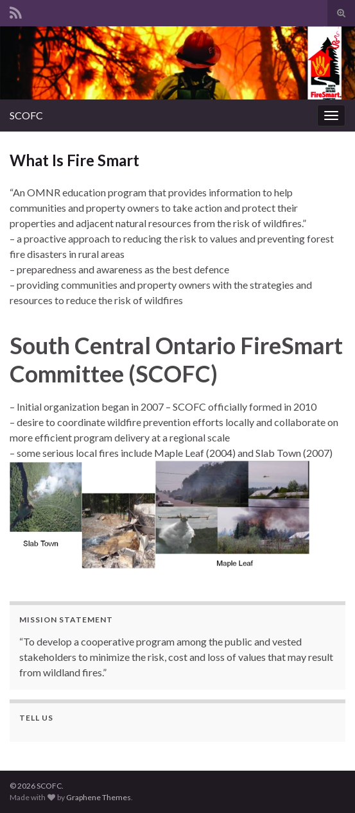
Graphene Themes (98, 797)
